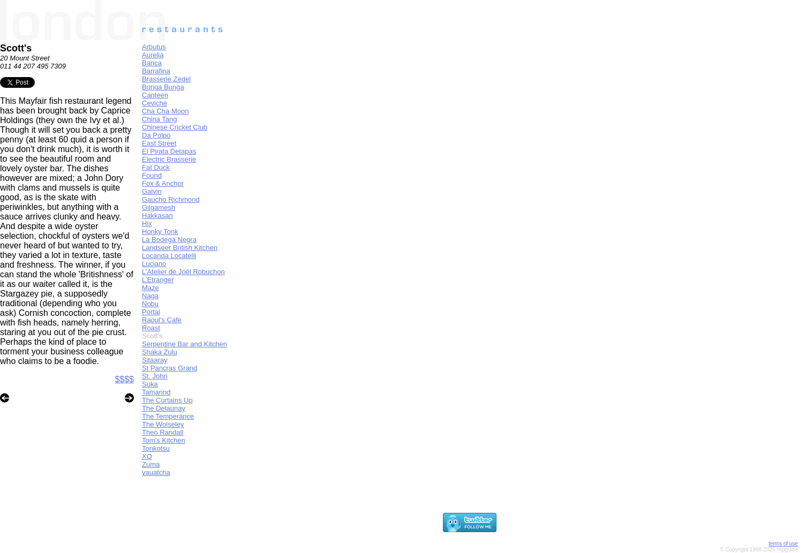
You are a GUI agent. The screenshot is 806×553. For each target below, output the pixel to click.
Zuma (151, 464)
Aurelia (152, 55)
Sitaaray (155, 360)
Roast (151, 328)
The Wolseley (163, 424)
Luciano (154, 264)
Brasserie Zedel (166, 79)
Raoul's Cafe (162, 320)
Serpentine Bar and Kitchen (184, 344)
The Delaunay (163, 408)
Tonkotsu (156, 448)
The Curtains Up (167, 400)
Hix (147, 223)
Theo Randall (162, 432)
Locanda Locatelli (169, 256)
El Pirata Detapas (169, 151)
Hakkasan (157, 215)
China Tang (159, 119)
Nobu (150, 304)
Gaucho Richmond (171, 199)
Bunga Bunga (163, 87)
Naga (150, 296)
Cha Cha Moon (165, 111)
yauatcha (156, 472)
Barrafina (156, 71)
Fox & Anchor (163, 183)
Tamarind (156, 392)
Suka (150, 384)
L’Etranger (158, 280)
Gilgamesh (158, 207)
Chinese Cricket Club (174, 127)
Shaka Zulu (159, 352)
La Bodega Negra (169, 240)
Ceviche (154, 103)
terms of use (783, 544)
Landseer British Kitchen (179, 248)
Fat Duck (156, 167)
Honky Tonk (160, 232)
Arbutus (154, 47)
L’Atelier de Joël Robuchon (183, 272)
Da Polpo (156, 135)
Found (152, 175)
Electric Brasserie (169, 159)
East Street (159, 143)
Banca (152, 63)
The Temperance (168, 416)
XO (147, 456)
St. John (155, 376)
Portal (151, 312)
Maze (150, 288)
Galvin (152, 191)
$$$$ (124, 379)
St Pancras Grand (169, 368)
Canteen (155, 95)
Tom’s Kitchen (163, 440)
